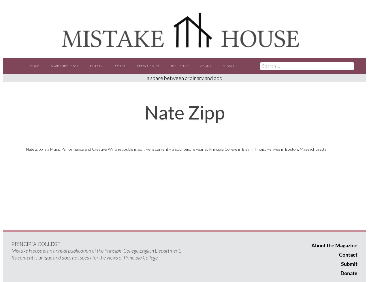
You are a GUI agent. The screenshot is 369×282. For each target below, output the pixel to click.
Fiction (96, 66)
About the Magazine (334, 245)
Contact (348, 254)
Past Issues (180, 66)
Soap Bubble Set (65, 66)
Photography (148, 66)
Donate (348, 273)
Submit (229, 66)
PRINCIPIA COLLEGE (36, 243)
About (205, 66)
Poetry (120, 66)
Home (35, 66)
